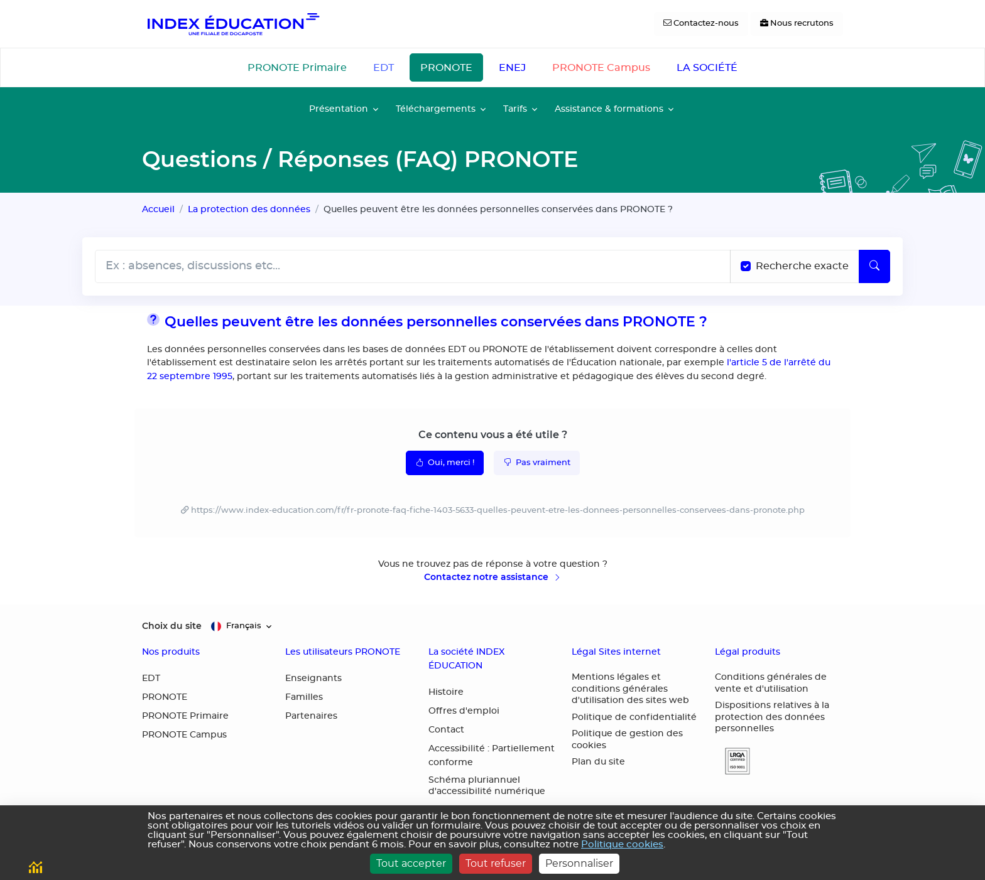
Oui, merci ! (444, 462)
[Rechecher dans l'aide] (413, 266)
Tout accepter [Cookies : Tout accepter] (411, 863)
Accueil (158, 209)
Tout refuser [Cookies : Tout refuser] (495, 863)
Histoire (446, 692)
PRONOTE (446, 68)
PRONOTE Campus (601, 68)
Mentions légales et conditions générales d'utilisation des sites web (630, 689)
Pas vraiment (536, 462)
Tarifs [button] (515, 109)
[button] (732, 761)
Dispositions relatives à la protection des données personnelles (772, 717)
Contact (446, 730)
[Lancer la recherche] (874, 266)
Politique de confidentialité (634, 717)
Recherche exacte (802, 266)
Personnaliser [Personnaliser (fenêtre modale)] (579, 863)
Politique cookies (622, 844)
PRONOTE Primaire (297, 68)
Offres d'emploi (463, 711)
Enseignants (313, 678)
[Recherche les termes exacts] (746, 266)
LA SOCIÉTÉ (707, 68)
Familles (304, 697)
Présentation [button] (338, 109)
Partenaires (311, 716)
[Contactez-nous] (701, 24)
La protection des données (249, 209)
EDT (383, 68)
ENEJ (512, 68)
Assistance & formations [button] (609, 109)
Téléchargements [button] (436, 109)
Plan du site (598, 762)
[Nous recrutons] (797, 24)
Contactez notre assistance (493, 576)
